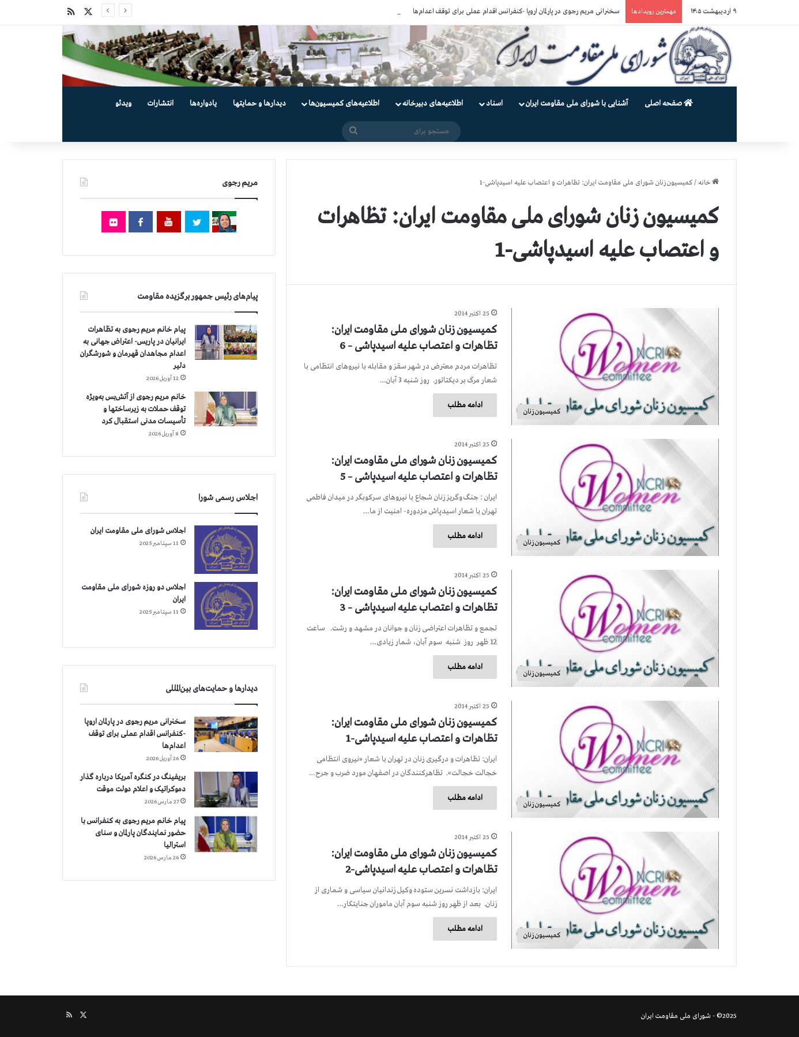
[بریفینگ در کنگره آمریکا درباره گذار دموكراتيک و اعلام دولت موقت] (226, 790)
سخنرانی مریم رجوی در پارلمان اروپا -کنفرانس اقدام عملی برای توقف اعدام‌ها (516, 11)
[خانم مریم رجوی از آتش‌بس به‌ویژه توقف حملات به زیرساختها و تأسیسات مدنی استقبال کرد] (226, 409)
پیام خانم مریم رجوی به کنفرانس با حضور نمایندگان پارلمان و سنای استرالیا (133, 833)
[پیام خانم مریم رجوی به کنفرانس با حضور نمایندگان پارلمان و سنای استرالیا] (226, 834)
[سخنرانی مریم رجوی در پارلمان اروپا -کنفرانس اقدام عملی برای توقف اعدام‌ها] (226, 734)
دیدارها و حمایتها (259, 103)
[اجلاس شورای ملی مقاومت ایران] (226, 549)
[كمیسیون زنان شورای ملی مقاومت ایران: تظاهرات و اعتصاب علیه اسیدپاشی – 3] (615, 628)
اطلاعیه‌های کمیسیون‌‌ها (343, 103)
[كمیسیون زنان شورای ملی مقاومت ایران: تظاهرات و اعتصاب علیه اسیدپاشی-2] (615, 890)
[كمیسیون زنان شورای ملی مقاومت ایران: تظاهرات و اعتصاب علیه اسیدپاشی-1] (615, 759)
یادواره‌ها (203, 103)
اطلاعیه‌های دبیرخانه (432, 103)
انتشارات (161, 103)
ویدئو (123, 103)
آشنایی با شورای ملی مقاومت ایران (577, 103)
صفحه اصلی (669, 103)
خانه (708, 182)
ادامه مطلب (465, 405)
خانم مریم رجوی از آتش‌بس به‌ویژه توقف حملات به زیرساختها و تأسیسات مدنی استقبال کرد (136, 409)
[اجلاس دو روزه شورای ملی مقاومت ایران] (226, 606)
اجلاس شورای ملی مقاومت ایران (138, 531)
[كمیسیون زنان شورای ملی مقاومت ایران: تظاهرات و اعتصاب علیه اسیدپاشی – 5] (615, 497)
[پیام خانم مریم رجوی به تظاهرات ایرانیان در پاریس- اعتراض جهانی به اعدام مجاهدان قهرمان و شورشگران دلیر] (226, 341)
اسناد (494, 103)
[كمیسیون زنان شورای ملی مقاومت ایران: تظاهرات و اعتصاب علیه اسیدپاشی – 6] (615, 366)
